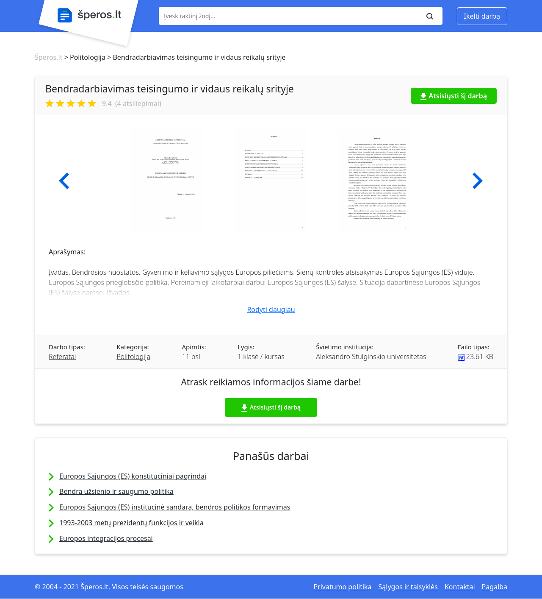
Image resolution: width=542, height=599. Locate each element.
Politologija (133, 356)
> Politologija (83, 57)
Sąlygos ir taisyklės (408, 586)
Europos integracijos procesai (106, 538)
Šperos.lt (48, 57)
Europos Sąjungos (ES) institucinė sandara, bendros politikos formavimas (174, 507)
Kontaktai (460, 586)
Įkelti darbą (482, 16)
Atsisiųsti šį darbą (453, 95)
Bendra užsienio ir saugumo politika (116, 491)
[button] (64, 181)
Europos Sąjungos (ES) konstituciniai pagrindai (132, 476)
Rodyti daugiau (271, 309)
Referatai (62, 356)
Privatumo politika (342, 586)
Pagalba (494, 586)
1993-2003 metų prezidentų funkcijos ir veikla (131, 522)
